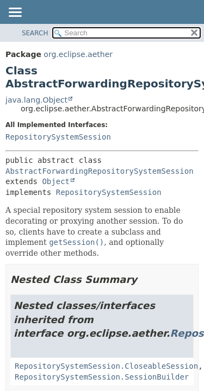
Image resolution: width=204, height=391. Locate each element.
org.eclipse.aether (78, 54)
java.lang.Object (36, 100)
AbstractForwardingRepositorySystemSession (99, 171)
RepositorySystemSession (58, 137)
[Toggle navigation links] (14, 13)
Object (56, 181)
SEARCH (35, 33)
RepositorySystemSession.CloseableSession (106, 366)
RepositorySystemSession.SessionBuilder (102, 377)
